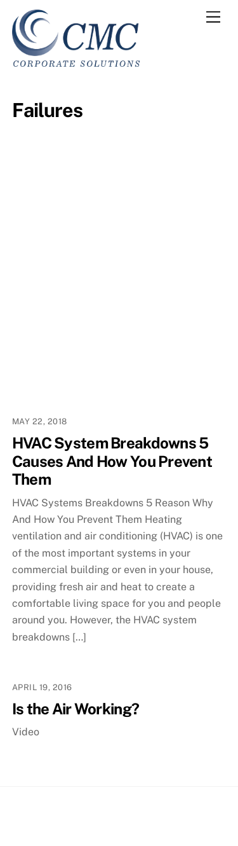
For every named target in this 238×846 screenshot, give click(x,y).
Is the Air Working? (75, 709)
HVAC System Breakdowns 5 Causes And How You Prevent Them (112, 461)
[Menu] (213, 17)
